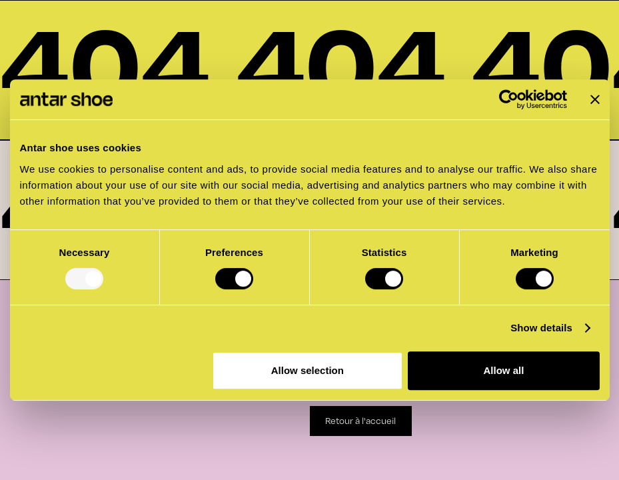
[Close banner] (595, 99)
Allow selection (307, 370)
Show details (541, 327)
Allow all (504, 370)
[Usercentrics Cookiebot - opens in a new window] (508, 99)
